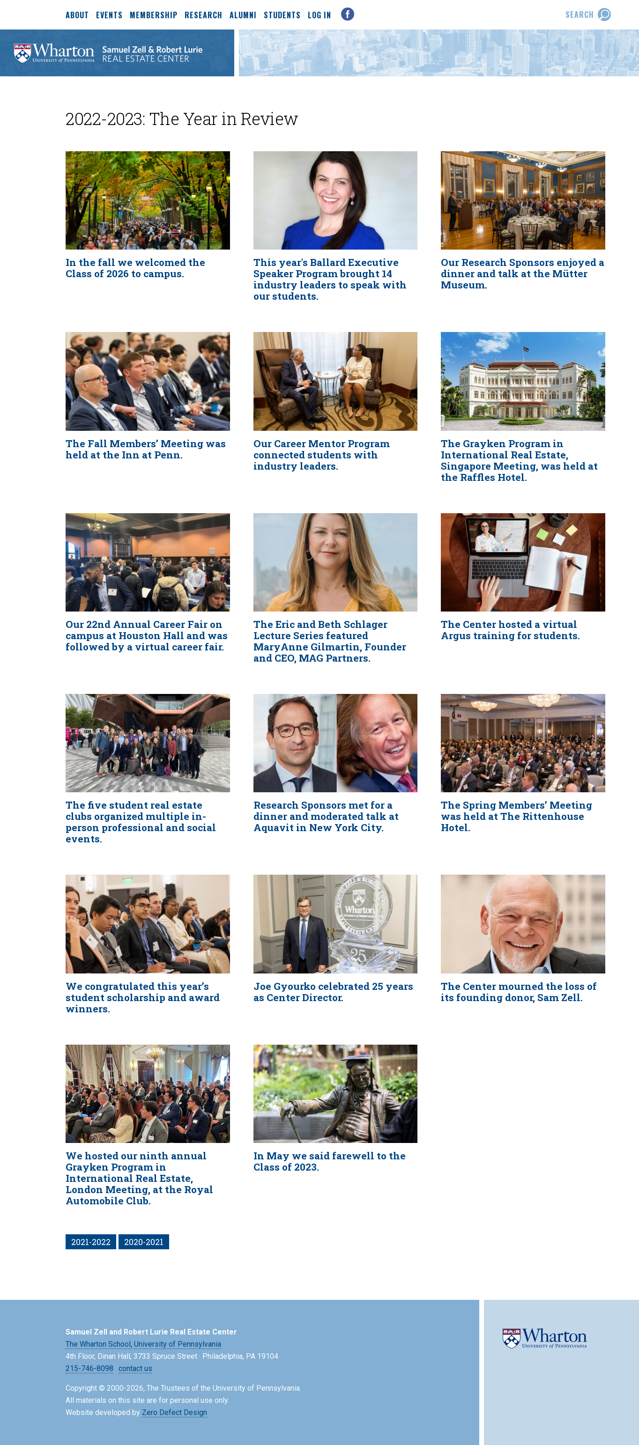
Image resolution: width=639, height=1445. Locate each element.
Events (109, 15)
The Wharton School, (99, 1344)
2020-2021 (143, 1241)
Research (204, 15)
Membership (154, 15)
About (77, 15)
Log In (319, 15)
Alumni (243, 15)
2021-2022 (91, 1241)
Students (282, 15)
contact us (135, 1368)
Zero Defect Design (174, 1412)
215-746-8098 (89, 1368)
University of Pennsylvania (177, 1344)
